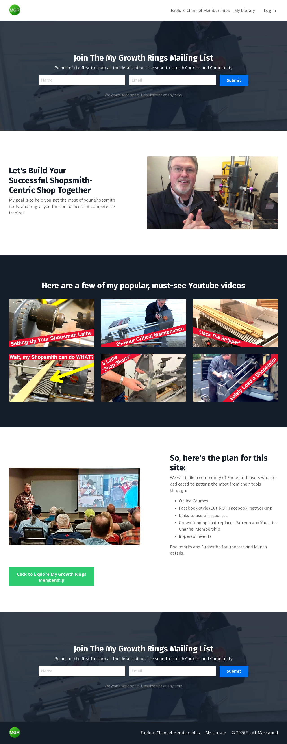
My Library (244, 10)
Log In (270, 10)
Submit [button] (234, 80)
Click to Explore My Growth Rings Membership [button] (51, 577)
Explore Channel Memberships (200, 10)
